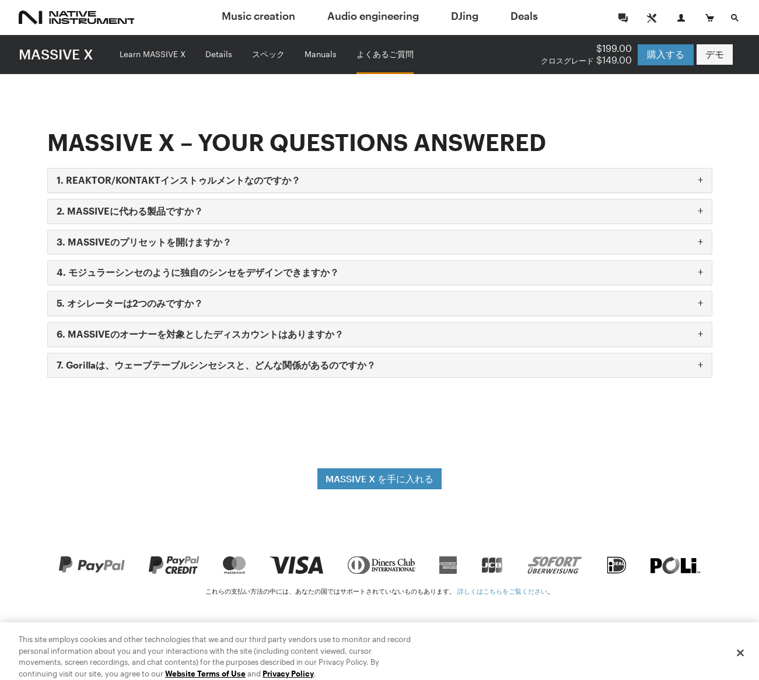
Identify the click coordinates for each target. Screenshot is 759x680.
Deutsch (594, 647)
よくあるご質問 (385, 54)
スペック (268, 54)
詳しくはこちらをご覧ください (502, 591)
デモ (714, 54)
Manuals (321, 54)
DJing (464, 15)
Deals (524, 15)
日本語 (634, 647)
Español (716, 647)
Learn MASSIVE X (153, 54)
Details (218, 54)
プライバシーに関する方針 (427, 647)
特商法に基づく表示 (277, 647)
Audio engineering (373, 15)
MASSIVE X (56, 53)
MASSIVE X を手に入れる (379, 478)
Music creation (258, 15)
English (553, 647)
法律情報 (346, 647)
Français (673, 647)
